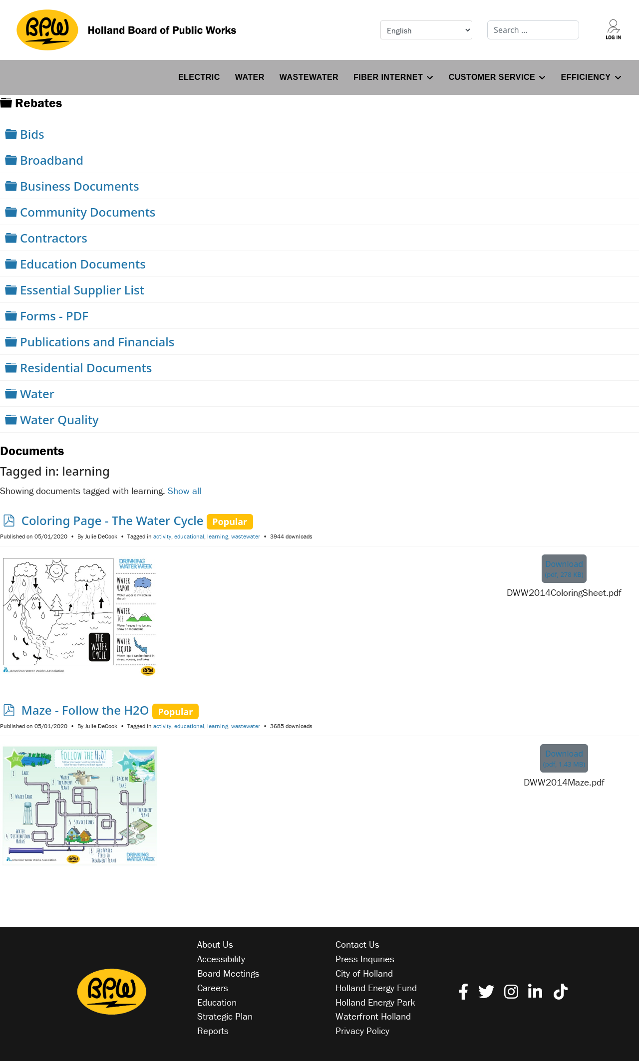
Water (250, 77)
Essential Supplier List (82, 289)
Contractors (53, 238)
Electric (199, 77)
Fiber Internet (388, 77)
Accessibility (221, 959)
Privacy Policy (362, 1031)
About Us (215, 944)
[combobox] (533, 29)
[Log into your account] (613, 29)
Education (217, 1002)
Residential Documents (86, 367)
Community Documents (88, 212)
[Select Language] (426, 29)
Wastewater (309, 77)
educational (189, 536)
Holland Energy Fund (376, 988)
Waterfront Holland (373, 1016)
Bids (32, 134)
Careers (212, 988)
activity (162, 536)
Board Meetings (228, 973)
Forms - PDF (54, 315)
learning (217, 536)
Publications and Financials (97, 341)
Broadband (51, 160)
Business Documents (79, 186)
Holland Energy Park (375, 1002)
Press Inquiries (364, 959)
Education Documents (83, 264)
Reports (213, 1031)
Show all (184, 491)
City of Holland (364, 973)
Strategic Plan (225, 1016)
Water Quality (59, 419)
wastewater (245, 536)
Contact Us (357, 944)
